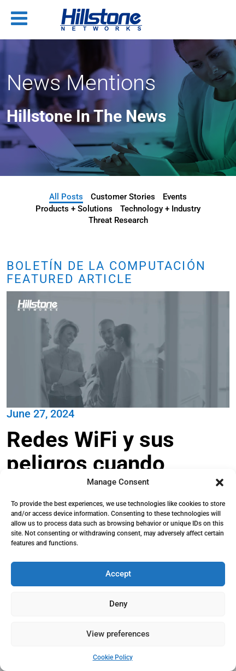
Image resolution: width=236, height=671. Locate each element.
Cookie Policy (113, 657)
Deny (118, 604)
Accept (118, 574)
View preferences (118, 634)
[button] (219, 482)
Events (175, 197)
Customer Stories (123, 197)
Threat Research (118, 220)
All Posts (66, 197)
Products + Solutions (74, 209)
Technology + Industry (160, 209)
